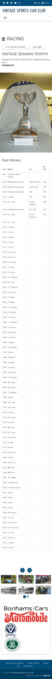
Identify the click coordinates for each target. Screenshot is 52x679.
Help (37, 3)
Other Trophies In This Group (15, 47)
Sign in (45, 3)
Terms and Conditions (14, 663)
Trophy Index (37, 47)
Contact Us (28, 666)
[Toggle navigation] (5, 17)
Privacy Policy (33, 663)
